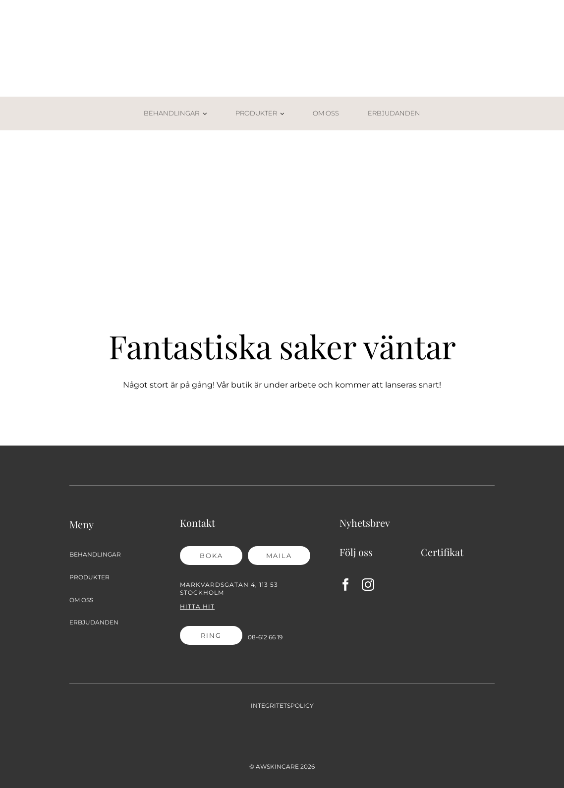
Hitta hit (197, 606)
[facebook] (345, 584)
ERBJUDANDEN (93, 622)
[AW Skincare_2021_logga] (282, 28)
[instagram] (368, 584)
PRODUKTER (89, 577)
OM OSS (81, 600)
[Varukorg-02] (488, 107)
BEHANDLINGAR (95, 554)
